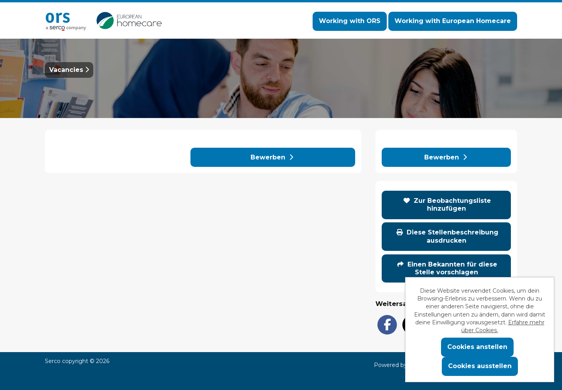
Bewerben (272, 157)
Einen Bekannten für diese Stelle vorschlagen (447, 268)
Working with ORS (350, 21)
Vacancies (69, 69)
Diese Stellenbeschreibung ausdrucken (447, 236)
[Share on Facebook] (387, 325)
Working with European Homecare (453, 21)
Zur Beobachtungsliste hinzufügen (447, 204)
